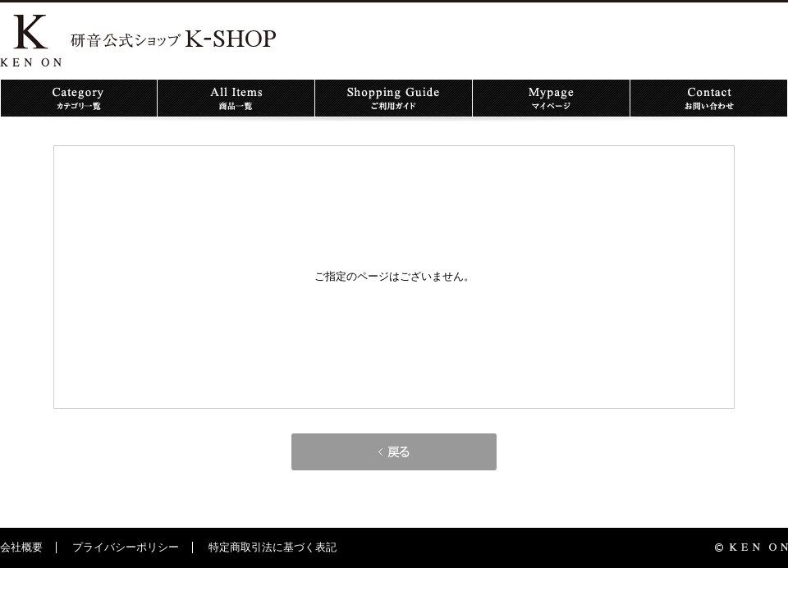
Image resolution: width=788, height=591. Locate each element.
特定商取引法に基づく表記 (272, 547)
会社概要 (21, 547)
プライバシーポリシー (125, 547)
